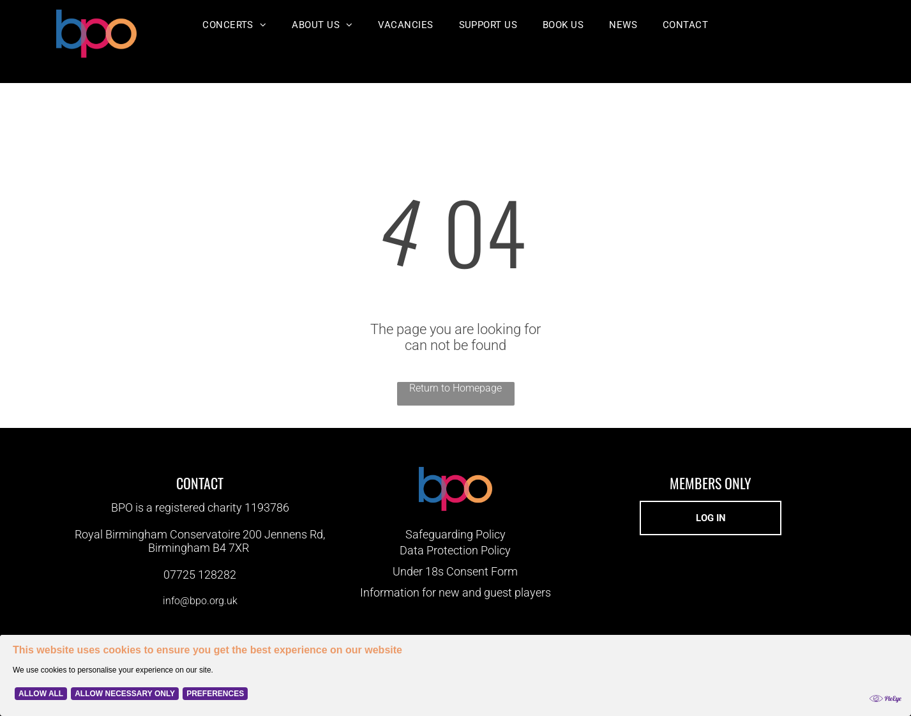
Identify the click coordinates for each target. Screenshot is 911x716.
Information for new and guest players (455, 592)
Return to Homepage (455, 388)
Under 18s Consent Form (455, 571)
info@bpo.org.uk (200, 601)
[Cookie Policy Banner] (455, 675)
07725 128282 (199, 574)
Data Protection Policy (455, 550)
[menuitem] (234, 25)
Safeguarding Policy (455, 534)
